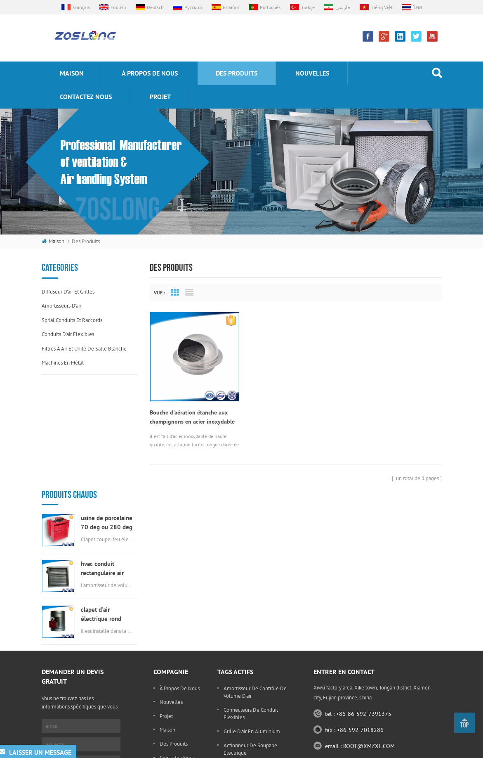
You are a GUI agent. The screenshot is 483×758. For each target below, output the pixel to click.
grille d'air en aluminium (252, 639)
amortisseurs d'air (61, 305)
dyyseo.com (361, 749)
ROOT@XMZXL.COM (369, 654)
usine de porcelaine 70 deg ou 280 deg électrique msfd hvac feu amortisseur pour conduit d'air (106, 418)
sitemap (390, 749)
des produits (236, 73)
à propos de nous (150, 73)
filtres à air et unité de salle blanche (84, 348)
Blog (165, 679)
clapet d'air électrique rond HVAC (101, 510)
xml (411, 749)
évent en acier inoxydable (253, 696)
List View (189, 292)
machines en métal (63, 362)
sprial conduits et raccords (72, 320)
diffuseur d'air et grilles (68, 291)
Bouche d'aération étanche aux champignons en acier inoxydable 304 (192, 415)
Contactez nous (86, 96)
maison (72, 73)
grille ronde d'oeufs (246, 710)
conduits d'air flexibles (68, 334)
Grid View (175, 292)
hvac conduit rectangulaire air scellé (102, 464)
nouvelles (312, 73)
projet (160, 96)
